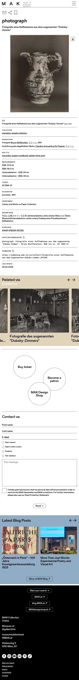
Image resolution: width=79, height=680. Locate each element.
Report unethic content (13, 447)
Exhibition (10, 284)
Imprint (4, 669)
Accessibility (6, 672)
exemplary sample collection (14, 133)
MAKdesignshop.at (39, 609)
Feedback (8, 451)
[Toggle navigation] (74, 4)
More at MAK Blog (39, 580)
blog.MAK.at (39, 603)
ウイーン (33, 142)
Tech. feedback (10, 456)
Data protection (7, 666)
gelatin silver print (37, 155)
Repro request (10, 442)
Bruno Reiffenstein (19, 142)
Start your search (39, 590)
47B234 (12, 230)
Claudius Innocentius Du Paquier (50, 146)
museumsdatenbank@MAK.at (13, 636)
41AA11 (5, 230)
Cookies (5, 676)
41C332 (20, 230)
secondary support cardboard (15, 155)
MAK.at (40, 596)
